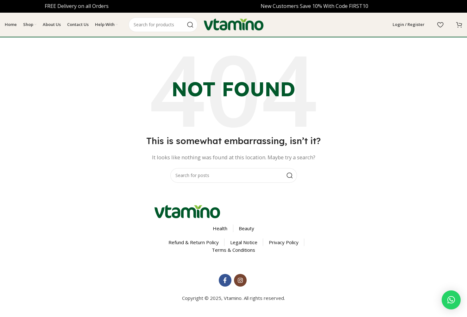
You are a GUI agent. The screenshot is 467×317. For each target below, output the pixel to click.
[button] (451, 299)
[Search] (163, 25)
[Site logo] (233, 25)
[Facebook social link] (225, 281)
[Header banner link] (233, 6)
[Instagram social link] (240, 281)
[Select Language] (368, 25)
